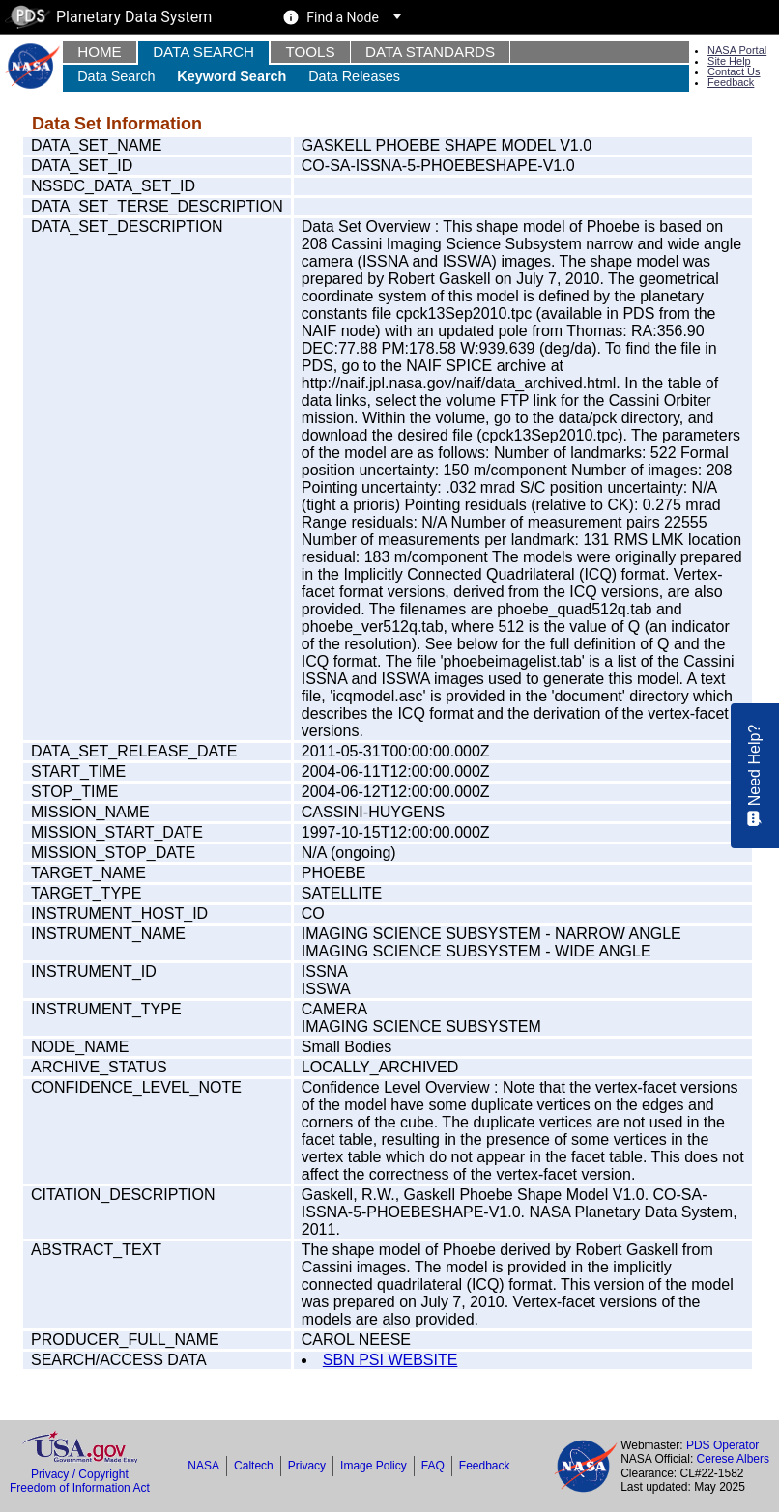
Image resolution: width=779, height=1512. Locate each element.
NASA (203, 1465)
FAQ (433, 1465)
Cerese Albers (733, 1459)
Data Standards (430, 51)
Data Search (203, 51)
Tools (309, 51)
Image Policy (373, 1465)
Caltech (254, 1465)
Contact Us (733, 71)
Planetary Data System (108, 17)
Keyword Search (231, 76)
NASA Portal (736, 50)
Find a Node (342, 17)
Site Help (729, 61)
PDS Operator (722, 1445)
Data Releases (354, 76)
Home (99, 51)
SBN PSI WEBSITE (390, 1360)
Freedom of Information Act (80, 1488)
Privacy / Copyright (80, 1474)
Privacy (307, 1465)
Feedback (730, 82)
